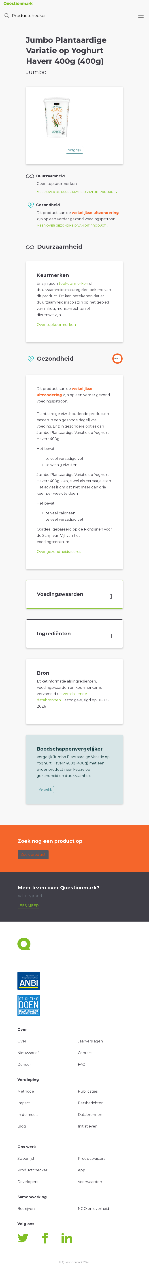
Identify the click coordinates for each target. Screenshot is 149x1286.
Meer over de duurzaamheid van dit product (76, 192)
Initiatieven (88, 1126)
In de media (27, 1115)
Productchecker (25, 15)
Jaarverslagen (90, 1041)
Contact (85, 1053)
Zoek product (33, 854)
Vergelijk (74, 150)
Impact (23, 1103)
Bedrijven (26, 1209)
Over (21, 1041)
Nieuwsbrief (28, 1053)
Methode (25, 1091)
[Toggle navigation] (141, 15)
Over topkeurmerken (56, 325)
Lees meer (28, 906)
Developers (27, 1182)
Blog (21, 1126)
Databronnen (90, 1115)
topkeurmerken (73, 283)
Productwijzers (91, 1158)
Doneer (24, 1064)
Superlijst (25, 1158)
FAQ (81, 1064)
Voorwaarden (90, 1182)
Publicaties (88, 1091)
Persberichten (91, 1103)
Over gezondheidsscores (59, 552)
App (81, 1170)
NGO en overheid (93, 1209)
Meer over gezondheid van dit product (71, 225)
